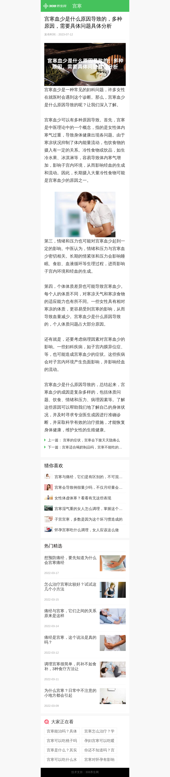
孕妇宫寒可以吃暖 (99, 741)
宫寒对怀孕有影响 (99, 759)
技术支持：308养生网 (85, 772)
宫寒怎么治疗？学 (99, 731)
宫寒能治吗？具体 (62, 731)
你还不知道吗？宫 (99, 750)
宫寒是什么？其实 (62, 750)
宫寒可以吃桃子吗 (62, 741)
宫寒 (77, 5)
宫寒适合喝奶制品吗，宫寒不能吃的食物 (94, 447)
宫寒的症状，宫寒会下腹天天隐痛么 (91, 440)
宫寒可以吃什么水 (62, 759)
